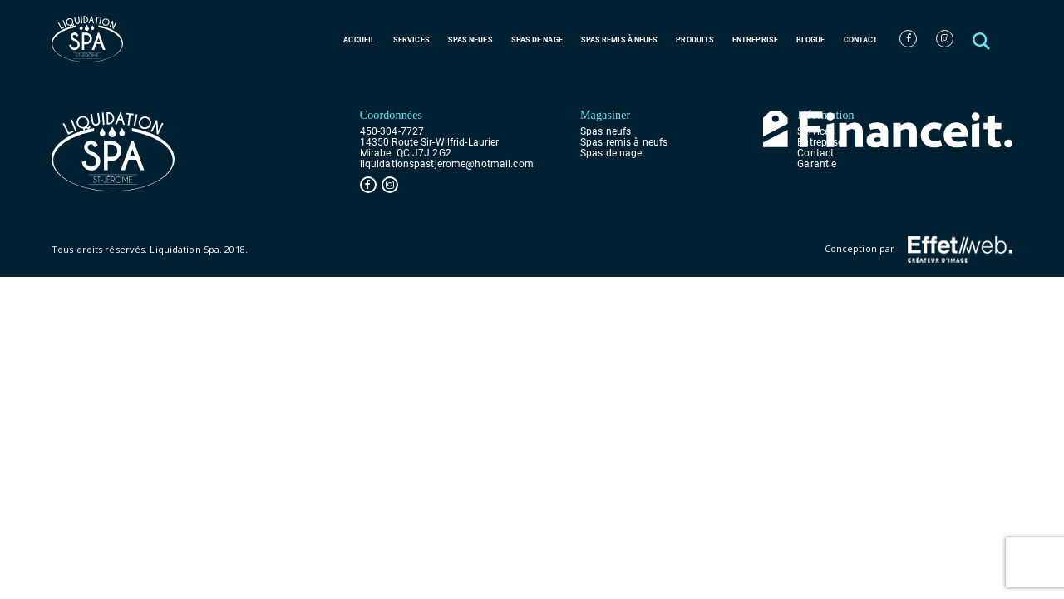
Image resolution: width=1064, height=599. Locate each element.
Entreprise (755, 40)
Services (411, 40)
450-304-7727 (392, 131)
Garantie (816, 164)
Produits (695, 40)
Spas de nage (537, 40)
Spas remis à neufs (619, 40)
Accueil (359, 40)
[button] (983, 38)
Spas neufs (470, 40)
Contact (861, 40)
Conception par (918, 249)
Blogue (810, 40)
